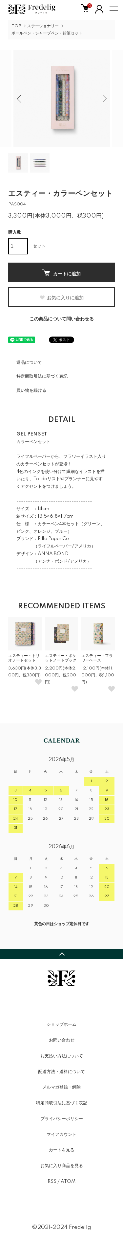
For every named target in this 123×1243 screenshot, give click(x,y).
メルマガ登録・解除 (61, 1087)
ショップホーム (61, 1024)
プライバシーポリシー (61, 1118)
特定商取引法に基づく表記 (42, 376)
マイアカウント (61, 1134)
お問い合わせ (61, 1040)
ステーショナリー (43, 26)
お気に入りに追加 (61, 297)
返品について (29, 362)
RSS (52, 1181)
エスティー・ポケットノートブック (60, 658)
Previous (19, 98)
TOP (16, 26)
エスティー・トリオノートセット (24, 658)
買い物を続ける (31, 390)
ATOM (68, 1181)
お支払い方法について (61, 1056)
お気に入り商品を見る (61, 1165)
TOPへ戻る (61, 954)
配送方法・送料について (61, 1071)
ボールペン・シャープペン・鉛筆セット (46, 33)
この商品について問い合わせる (62, 319)
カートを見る (61, 1150)
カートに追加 (61, 273)
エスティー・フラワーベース (97, 658)
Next (103, 98)
